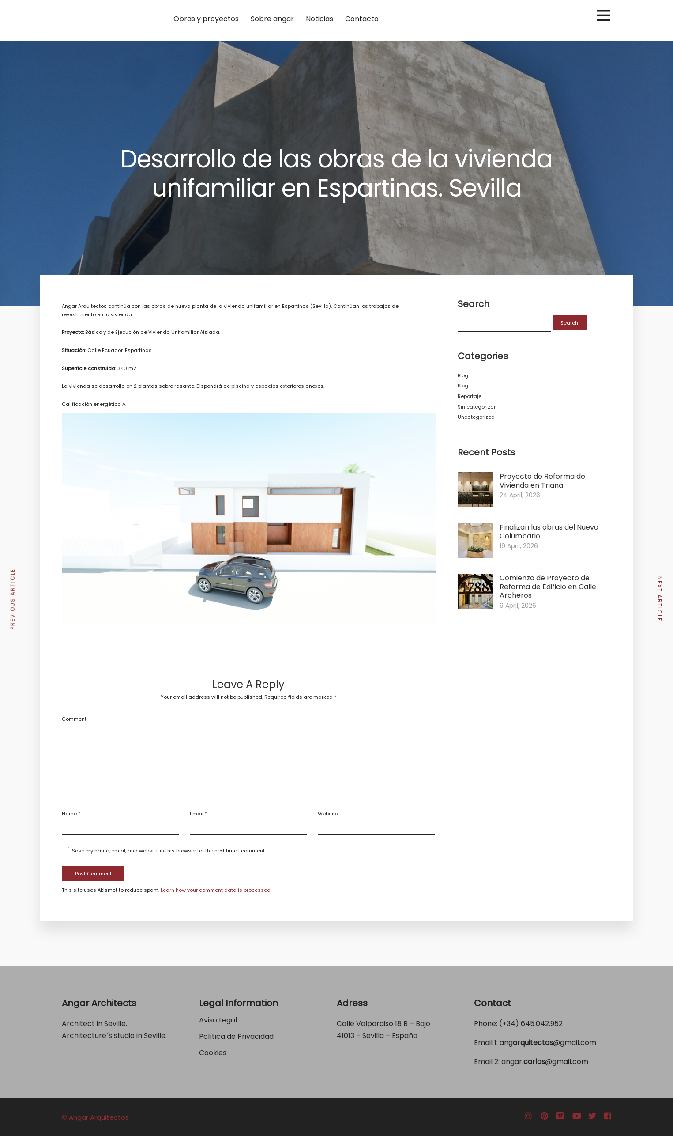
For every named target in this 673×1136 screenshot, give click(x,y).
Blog (463, 375)
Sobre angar (272, 19)
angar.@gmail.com (544, 1061)
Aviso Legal (218, 1020)
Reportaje (469, 396)
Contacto (362, 19)
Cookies (212, 1053)
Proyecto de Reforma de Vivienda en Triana (542, 480)
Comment (74, 719)
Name (69, 813)
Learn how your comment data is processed (216, 890)
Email (196, 813)
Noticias (319, 19)
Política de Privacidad (237, 1036)
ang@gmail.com (548, 1043)
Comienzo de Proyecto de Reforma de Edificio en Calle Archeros (548, 586)
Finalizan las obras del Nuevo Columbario (549, 531)
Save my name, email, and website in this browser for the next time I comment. (169, 850)
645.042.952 (542, 1024)
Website (328, 813)
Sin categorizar (477, 406)
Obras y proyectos (206, 19)
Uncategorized (476, 416)
